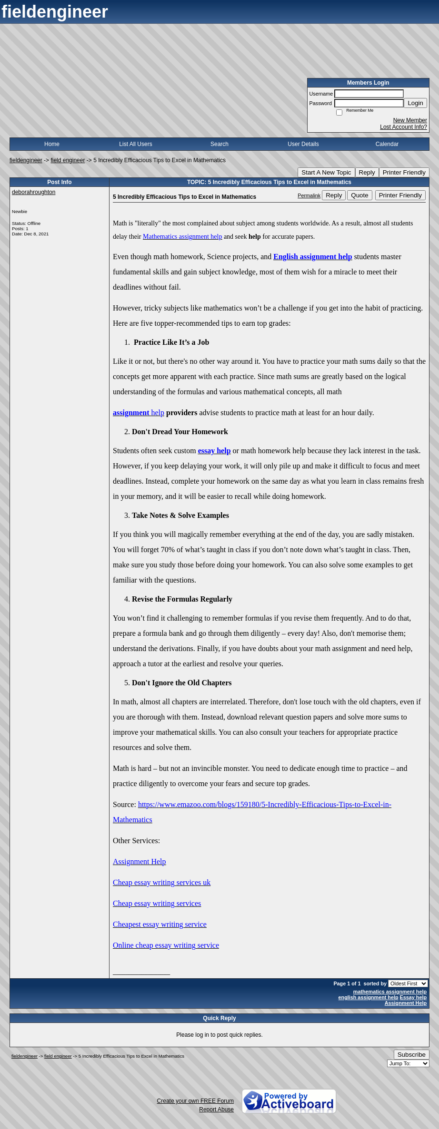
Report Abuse (216, 1109)
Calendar (387, 144)
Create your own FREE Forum (195, 1101)
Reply (367, 172)
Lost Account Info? (403, 127)
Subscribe (412, 1054)
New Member (410, 120)
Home (52, 144)
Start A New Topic (326, 172)
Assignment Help (406, 1003)
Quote (359, 195)
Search (219, 144)
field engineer (67, 160)
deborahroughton (33, 192)
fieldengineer (26, 160)
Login (415, 103)
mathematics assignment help (390, 991)
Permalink (309, 195)
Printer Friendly (404, 172)
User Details (303, 144)
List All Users (135, 144)
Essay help (413, 997)
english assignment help (369, 997)
